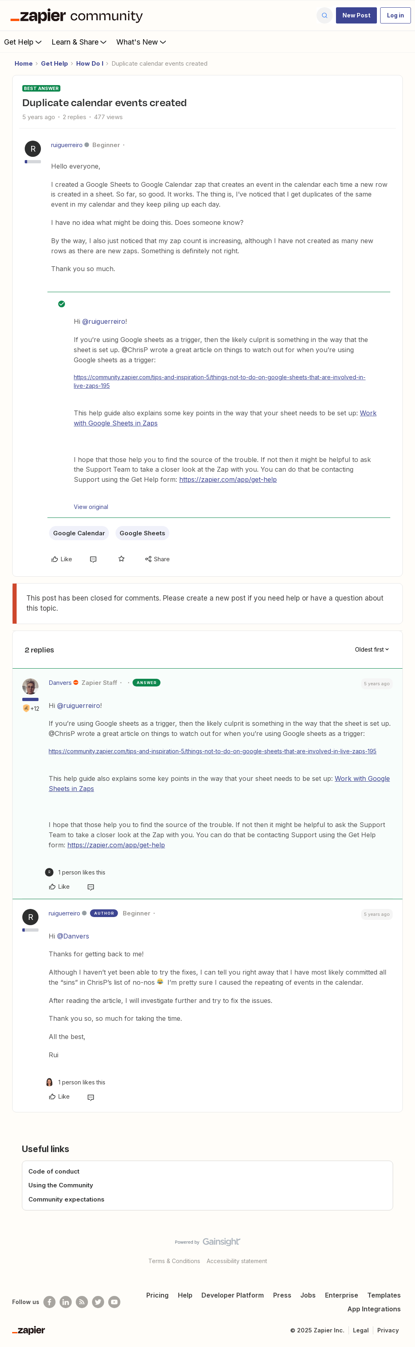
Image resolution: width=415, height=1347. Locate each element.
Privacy (388, 1330)
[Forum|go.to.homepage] (79, 15)
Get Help (23, 42)
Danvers (60, 682)
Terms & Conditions (174, 1260)
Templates (384, 1295)
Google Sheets (142, 533)
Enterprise (341, 1295)
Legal (361, 1330)
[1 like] (75, 872)
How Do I (89, 63)
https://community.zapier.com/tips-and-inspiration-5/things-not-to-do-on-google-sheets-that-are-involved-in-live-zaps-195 (220, 381)
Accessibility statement (237, 1260)
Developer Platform (232, 1295)
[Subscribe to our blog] (82, 1302)
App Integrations (374, 1309)
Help (185, 1295)
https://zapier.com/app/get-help (228, 479)
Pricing (157, 1295)
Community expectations (66, 1199)
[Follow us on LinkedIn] (66, 1302)
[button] (356, 15)
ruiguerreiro (67, 145)
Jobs (308, 1295)
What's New (142, 42)
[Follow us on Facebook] (49, 1302)
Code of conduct (53, 1171)
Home (24, 63)
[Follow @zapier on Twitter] (98, 1302)
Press (282, 1295)
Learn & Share (79, 42)
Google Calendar (79, 533)
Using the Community (60, 1185)
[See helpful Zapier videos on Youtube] (114, 1302)
